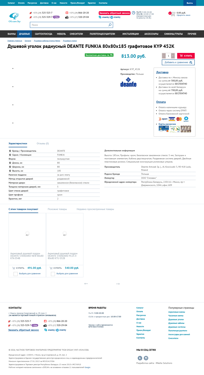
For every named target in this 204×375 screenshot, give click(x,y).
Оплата (21, 3)
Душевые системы (176, 327)
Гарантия (92, 3)
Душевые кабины (176, 323)
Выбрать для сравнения (29, 273)
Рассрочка (32, 3)
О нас (54, 3)
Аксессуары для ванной (179, 334)
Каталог (11, 3)
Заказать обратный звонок (114, 13)
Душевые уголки (176, 319)
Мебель (61, 33)
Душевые (24, 33)
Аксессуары (151, 33)
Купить (186, 55)
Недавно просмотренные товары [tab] (95, 209)
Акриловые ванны (176, 312)
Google (87, 367)
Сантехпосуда (43, 33)
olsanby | (106, 17)
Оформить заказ (183, 15)
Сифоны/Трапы (173, 33)
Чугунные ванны (175, 315)
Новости (63, 3)
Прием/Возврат (77, 3)
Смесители (76, 33)
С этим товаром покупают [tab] (23, 209)
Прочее (192, 33)
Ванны (12, 33)
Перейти (140, 358)
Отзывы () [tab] (43, 143)
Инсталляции (131, 33)
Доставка (44, 3)
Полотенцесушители (102, 33)
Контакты (103, 3)
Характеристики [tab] (18, 143)
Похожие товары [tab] (57, 209)
